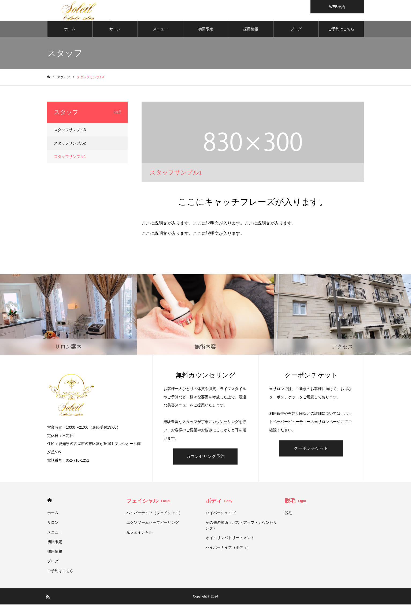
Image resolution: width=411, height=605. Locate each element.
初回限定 (205, 29)
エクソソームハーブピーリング (152, 523)
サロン (115, 29)
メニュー (160, 29)
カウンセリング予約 (205, 457)
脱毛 (295, 501)
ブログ (296, 29)
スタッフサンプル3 (70, 130)
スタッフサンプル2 (70, 144)
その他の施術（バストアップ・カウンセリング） (241, 526)
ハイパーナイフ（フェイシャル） (154, 513)
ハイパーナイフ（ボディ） (228, 548)
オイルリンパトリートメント (230, 538)
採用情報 (250, 29)
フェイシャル (148, 501)
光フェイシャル (141, 532)
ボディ (219, 501)
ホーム (69, 29)
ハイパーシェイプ (221, 513)
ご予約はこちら (341, 29)
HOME (49, 501)
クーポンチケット (311, 449)
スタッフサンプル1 (70, 157)
